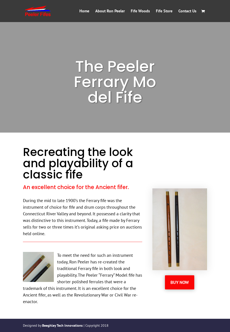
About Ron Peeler (110, 11)
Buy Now (179, 282)
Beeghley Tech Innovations (63, 325)
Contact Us (187, 11)
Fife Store (164, 11)
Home (84, 11)
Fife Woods (140, 11)
